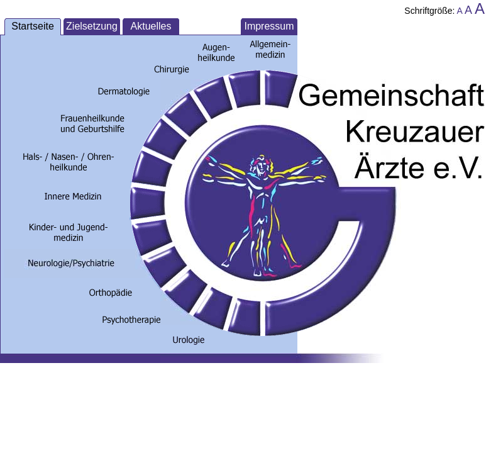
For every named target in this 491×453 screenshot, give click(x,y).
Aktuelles (151, 26)
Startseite (32, 26)
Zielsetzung (92, 26)
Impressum (269, 26)
